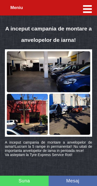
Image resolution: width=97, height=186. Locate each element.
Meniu (16, 7)
